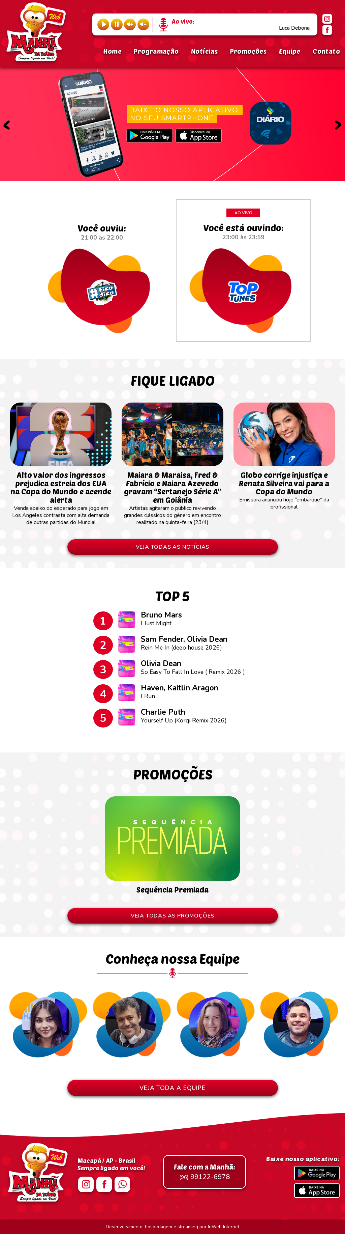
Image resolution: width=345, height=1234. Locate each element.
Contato (326, 51)
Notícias (204, 51)
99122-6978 (204, 1171)
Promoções (248, 51)
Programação (156, 51)
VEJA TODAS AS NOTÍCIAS (173, 547)
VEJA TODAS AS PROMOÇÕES (172, 916)
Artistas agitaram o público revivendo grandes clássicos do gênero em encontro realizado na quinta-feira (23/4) (172, 495)
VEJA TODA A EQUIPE (172, 1088)
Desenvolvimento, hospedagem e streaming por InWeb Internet (172, 1227)
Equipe (290, 51)
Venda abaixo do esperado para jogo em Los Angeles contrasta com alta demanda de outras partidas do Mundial (61, 495)
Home (112, 51)
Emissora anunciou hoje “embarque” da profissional (284, 487)
